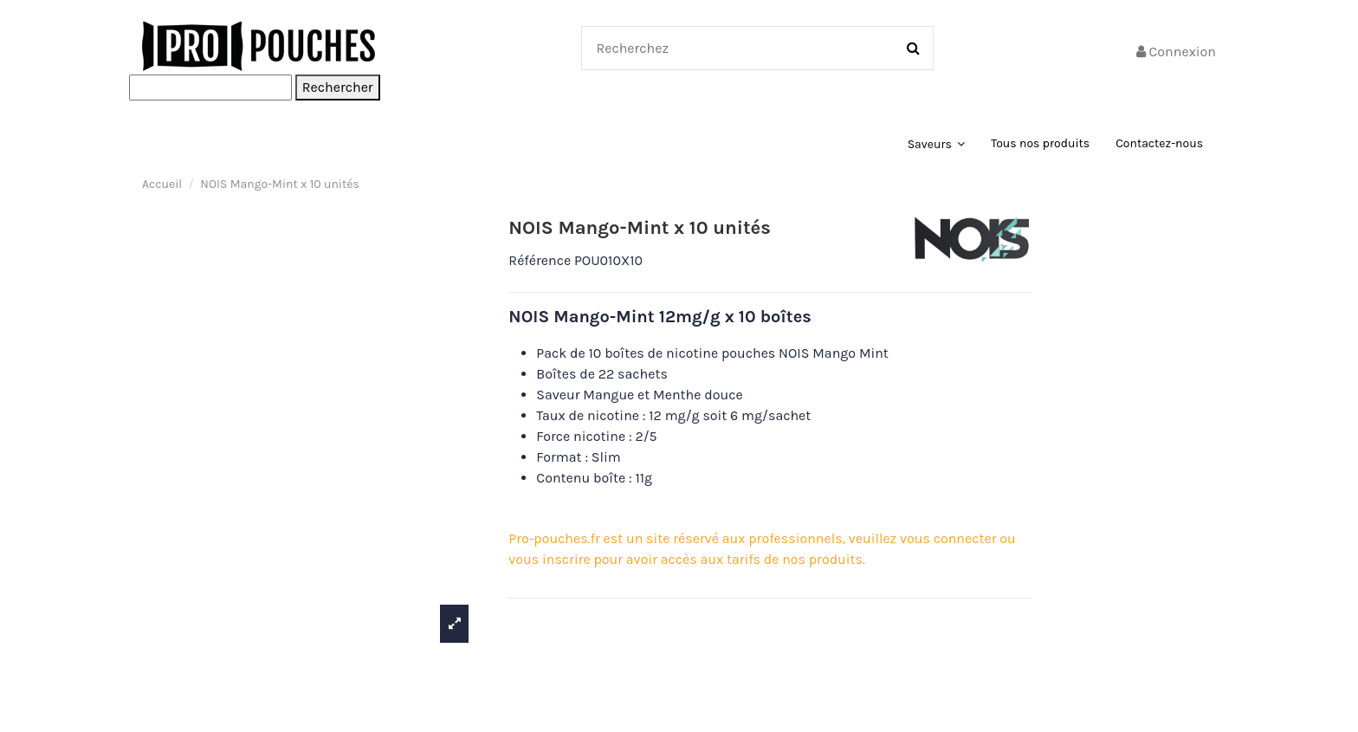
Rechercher (337, 87)
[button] (937, 143)
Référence (539, 260)
